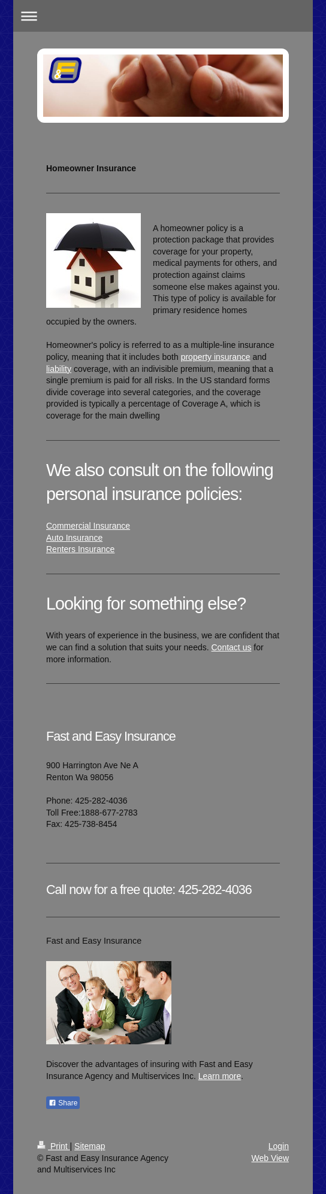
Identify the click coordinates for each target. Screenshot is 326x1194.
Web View (270, 1158)
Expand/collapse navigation (163, 16)
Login (278, 1146)
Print (53, 1146)
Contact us (232, 647)
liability (58, 369)
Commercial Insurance (88, 526)
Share (63, 1103)
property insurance (215, 357)
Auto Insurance (74, 538)
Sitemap (89, 1146)
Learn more (220, 1076)
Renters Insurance (80, 549)
